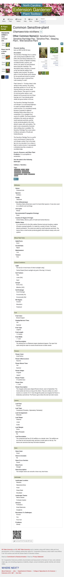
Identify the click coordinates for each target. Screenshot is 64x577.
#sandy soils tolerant (26, 172)
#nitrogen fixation (17, 171)
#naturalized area (17, 172)
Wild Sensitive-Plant (29, 40)
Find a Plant (10, 20)
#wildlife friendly (31, 174)
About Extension (6, 571)
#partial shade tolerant (18, 174)
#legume (23, 169)
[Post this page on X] (3, 77)
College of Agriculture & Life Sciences (44, 571)
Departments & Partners (25, 571)
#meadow (16, 175)
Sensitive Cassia (47, 36)
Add (16, 179)
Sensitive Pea (43, 39)
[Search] (48, 18)
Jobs (14, 571)
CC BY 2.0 (56, 62)
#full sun (25, 174)
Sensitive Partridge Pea (24, 39)
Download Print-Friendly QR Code (23, 541)
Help (25, 20)
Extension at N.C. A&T (8, 573)
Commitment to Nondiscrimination (16, 556)
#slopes (27, 169)
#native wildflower (25, 171)
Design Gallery (18, 20)
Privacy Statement (38, 556)
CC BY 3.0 (45, 65)
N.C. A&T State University (22, 549)
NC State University (7, 549)
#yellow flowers (17, 169)
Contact (37, 20)
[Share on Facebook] (7, 77)
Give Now (31, 20)
